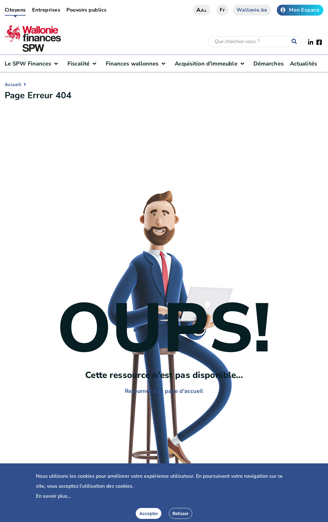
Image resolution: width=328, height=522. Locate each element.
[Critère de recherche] (254, 41)
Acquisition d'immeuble (211, 63)
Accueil (13, 84)
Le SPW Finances (33, 63)
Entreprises (46, 10)
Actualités (303, 63)
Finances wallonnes (137, 63)
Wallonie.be (252, 10)
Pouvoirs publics (86, 10)
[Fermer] (180, 513)
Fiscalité (83, 63)
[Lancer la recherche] (295, 41)
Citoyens (15, 10)
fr (222, 10)
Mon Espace (300, 10)
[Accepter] (148, 513)
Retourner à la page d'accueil (164, 391)
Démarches (268, 63)
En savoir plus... (53, 496)
